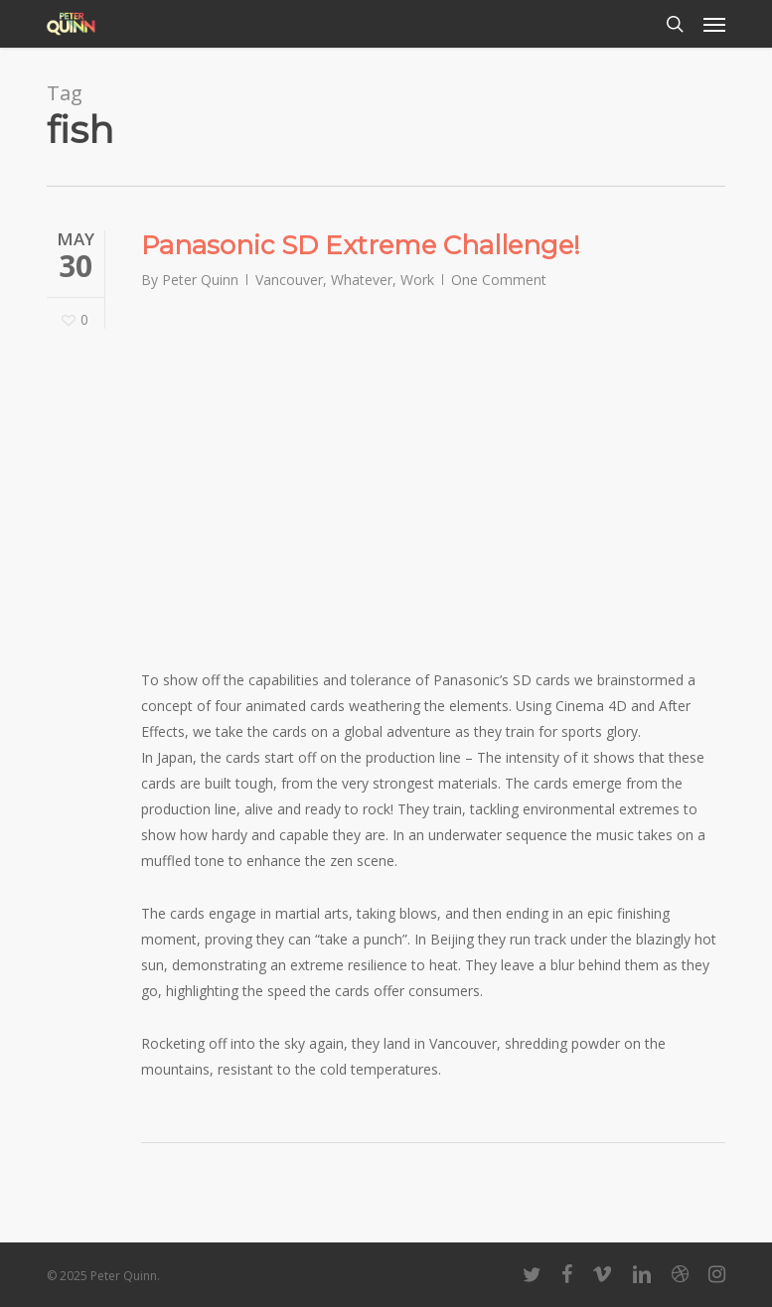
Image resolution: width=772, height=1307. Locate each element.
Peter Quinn (200, 279)
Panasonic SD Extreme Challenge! (360, 245)
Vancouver (289, 279)
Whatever (361, 279)
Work (417, 279)
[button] (714, 24)
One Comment (498, 279)
